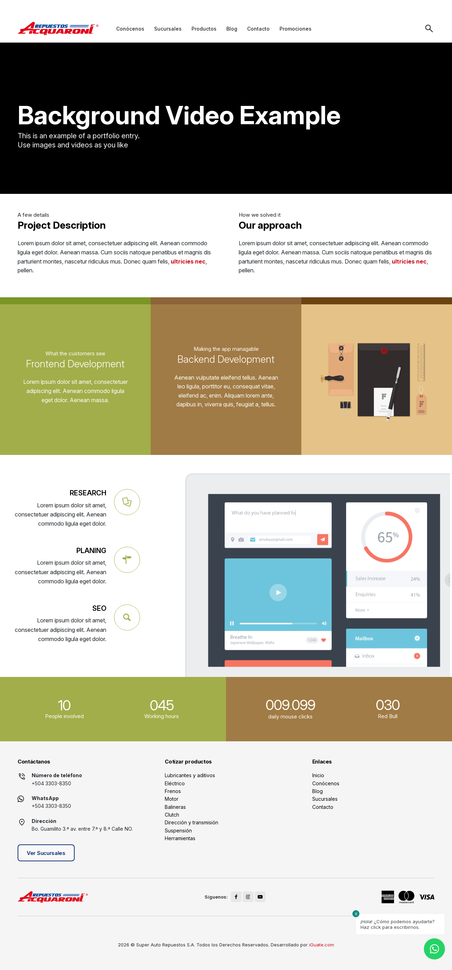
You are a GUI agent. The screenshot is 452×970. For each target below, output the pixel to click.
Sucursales (325, 799)
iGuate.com (321, 944)
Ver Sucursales (46, 853)
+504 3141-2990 (144, 7)
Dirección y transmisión (191, 822)
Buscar (429, 28)
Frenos (173, 791)
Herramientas (180, 838)
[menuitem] (130, 28)
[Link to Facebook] (403, 7)
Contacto (322, 807)
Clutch (172, 815)
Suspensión (178, 830)
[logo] (58, 28)
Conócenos (325, 783)
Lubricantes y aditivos (190, 775)
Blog (317, 791)
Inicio (318, 775)
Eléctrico (175, 783)
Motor (171, 799)
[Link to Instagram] (416, 7)
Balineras (175, 807)
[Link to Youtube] (429, 7)
